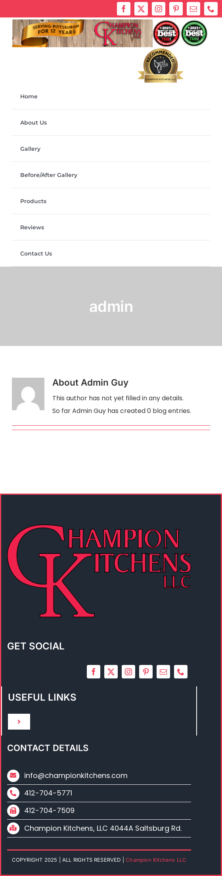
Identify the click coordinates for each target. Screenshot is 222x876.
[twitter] (141, 8)
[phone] (211, 8)
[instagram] (158, 8)
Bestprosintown (161, 64)
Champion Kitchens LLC (160, 79)
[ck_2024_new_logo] (110, 22)
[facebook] (123, 8)
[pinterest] (176, 8)
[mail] (193, 8)
